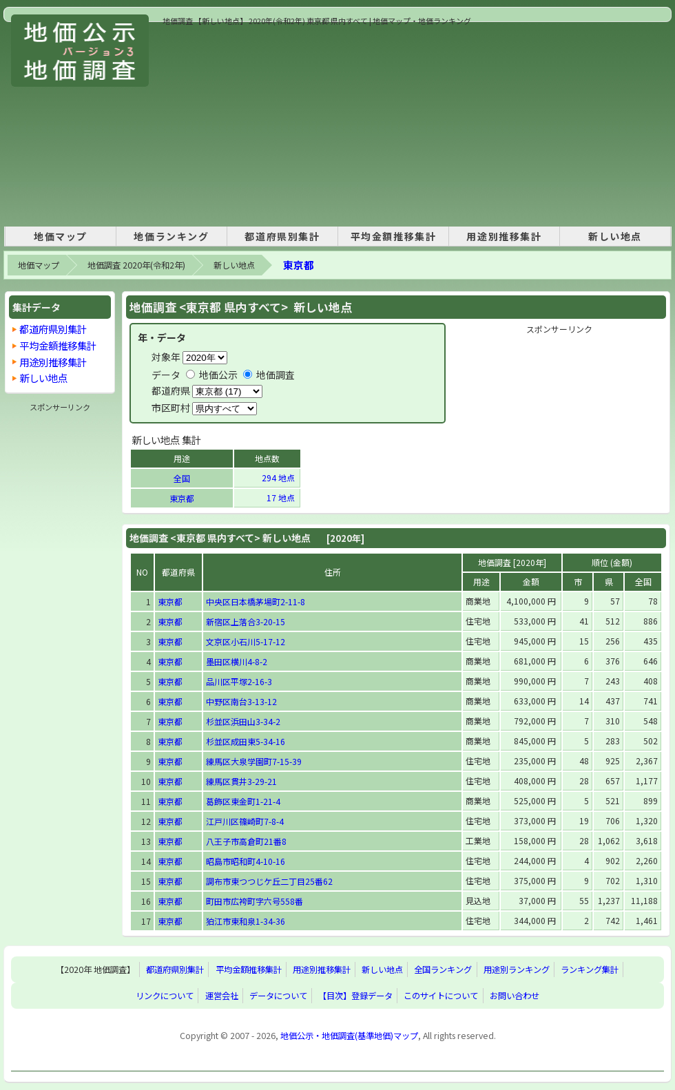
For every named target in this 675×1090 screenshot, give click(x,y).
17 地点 (282, 497)
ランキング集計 (590, 969)
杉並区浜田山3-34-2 (243, 721)
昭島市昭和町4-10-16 (245, 861)
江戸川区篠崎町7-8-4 (245, 821)
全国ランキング (443, 969)
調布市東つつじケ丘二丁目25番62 (269, 881)
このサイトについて (441, 995)
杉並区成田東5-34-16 (245, 741)
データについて (278, 995)
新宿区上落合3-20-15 (245, 621)
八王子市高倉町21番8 (246, 841)
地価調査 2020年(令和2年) (136, 265)
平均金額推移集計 (394, 236)
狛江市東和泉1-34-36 (245, 921)
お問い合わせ (514, 995)
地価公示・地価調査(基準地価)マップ (349, 1035)
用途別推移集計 (503, 236)
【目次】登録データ (355, 995)
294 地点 (279, 477)
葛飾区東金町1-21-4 (243, 801)
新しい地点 (615, 236)
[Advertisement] (385, 123)
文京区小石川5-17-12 (245, 641)
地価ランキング (171, 236)
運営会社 (221, 995)
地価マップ (60, 236)
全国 (182, 478)
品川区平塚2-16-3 (239, 681)
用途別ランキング (517, 969)
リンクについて (165, 995)
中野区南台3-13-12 (241, 701)
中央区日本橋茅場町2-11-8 (255, 601)
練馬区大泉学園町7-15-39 (254, 761)
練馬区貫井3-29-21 (241, 781)
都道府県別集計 (282, 236)
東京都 (298, 265)
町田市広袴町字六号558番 (254, 901)
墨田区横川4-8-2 (236, 661)
